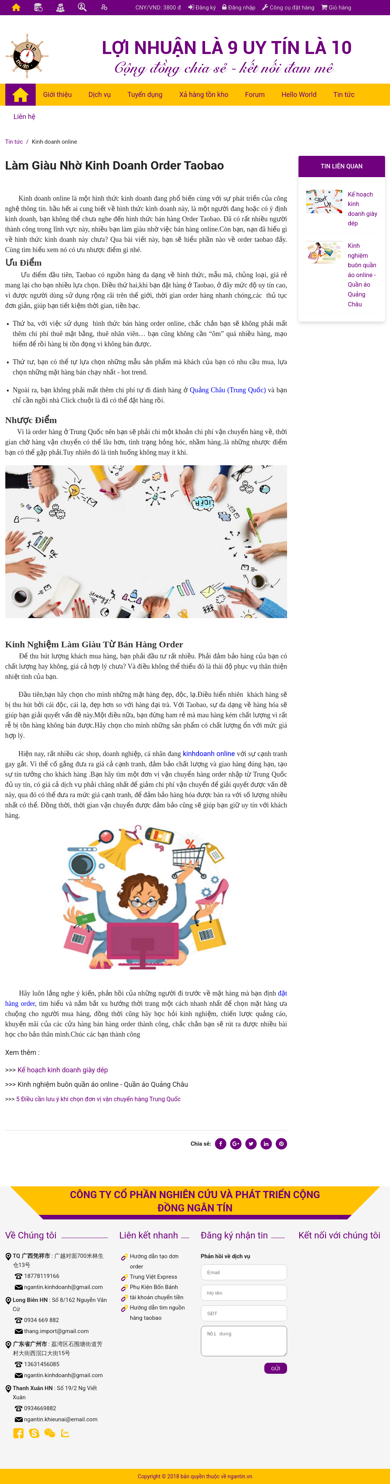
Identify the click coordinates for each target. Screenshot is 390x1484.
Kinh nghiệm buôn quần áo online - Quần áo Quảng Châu (102, 1084)
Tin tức (14, 141)
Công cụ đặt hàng (288, 7)
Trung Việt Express (153, 1276)
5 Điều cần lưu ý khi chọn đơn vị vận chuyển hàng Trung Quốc (98, 1099)
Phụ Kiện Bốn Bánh (154, 1287)
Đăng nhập (239, 7)
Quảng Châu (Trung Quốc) (228, 390)
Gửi (275, 1368)
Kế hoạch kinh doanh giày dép (62, 1070)
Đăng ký (202, 7)
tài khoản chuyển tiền (156, 1297)
